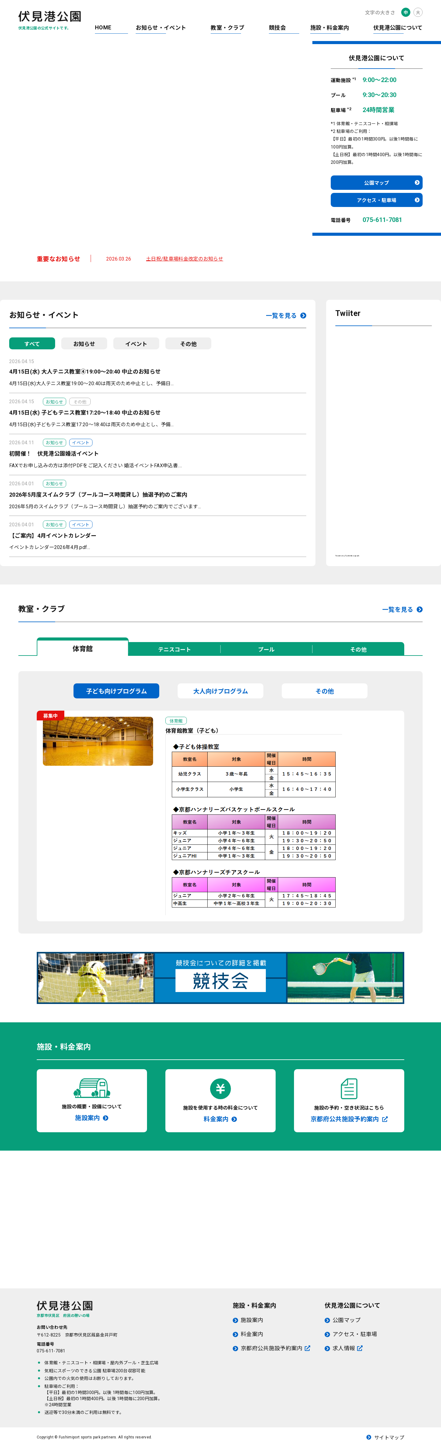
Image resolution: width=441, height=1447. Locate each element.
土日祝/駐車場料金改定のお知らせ (184, 259)
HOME (103, 27)
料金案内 (252, 1334)
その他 (188, 344)
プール (266, 649)
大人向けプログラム (220, 691)
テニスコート (174, 649)
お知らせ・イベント (161, 27)
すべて (32, 344)
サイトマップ (389, 1438)
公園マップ (376, 183)
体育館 (83, 649)
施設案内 (252, 1320)
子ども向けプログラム (116, 691)
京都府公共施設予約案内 (271, 1348)
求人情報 (344, 1348)
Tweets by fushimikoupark (347, 555)
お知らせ (84, 344)
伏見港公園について (398, 27)
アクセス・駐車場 (377, 200)
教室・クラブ (227, 27)
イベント (136, 344)
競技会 (277, 27)
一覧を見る (281, 315)
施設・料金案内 (329, 27)
